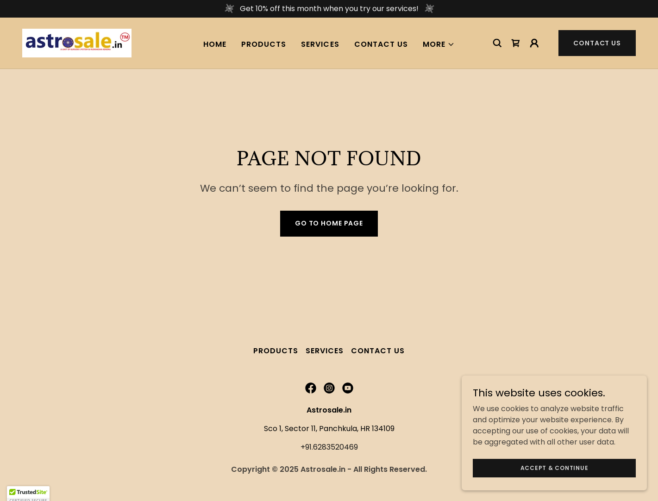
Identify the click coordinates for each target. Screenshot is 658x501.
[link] (77, 42)
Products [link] (263, 44)
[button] (439, 44)
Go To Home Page (329, 223)
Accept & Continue (554, 467)
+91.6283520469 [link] (329, 447)
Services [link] (320, 44)
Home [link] (214, 44)
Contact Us (597, 43)
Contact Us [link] (381, 44)
